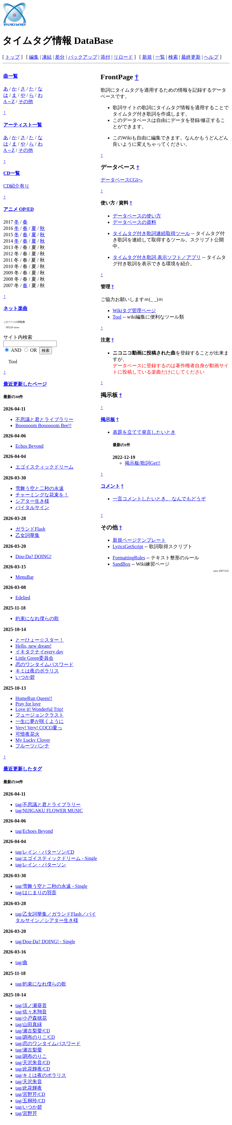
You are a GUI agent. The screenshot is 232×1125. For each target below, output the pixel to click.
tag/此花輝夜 (28, 1088)
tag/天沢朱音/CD (32, 1062)
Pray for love (28, 703)
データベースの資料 (134, 222)
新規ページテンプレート (139, 540)
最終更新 (191, 57)
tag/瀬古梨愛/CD (32, 1030)
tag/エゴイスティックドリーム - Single (56, 858)
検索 (173, 57)
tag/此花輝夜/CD (32, 1068)
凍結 (47, 57)
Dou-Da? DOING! (33, 556)
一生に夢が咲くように (39, 721)
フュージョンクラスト (39, 715)
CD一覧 (11, 173)
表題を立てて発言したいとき (144, 432)
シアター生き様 (32, 501)
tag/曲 (21, 962)
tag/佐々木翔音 (31, 1011)
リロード (123, 57)
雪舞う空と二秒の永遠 (39, 488)
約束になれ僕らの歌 (37, 618)
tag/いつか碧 (28, 1107)
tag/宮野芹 (26, 1113)
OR (33, 350)
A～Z (8, 101)
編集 (34, 57)
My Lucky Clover (32, 740)
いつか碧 (25, 677)
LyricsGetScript (128, 546)
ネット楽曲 (15, 308)
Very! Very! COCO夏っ (38, 727)
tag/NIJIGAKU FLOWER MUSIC (49, 810)
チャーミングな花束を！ (42, 494)
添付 (105, 57)
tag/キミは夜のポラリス (40, 1075)
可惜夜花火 (27, 734)
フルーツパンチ (32, 745)
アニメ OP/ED (18, 209)
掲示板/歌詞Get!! (142, 463)
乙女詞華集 (27, 535)
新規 (147, 57)
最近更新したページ (25, 384)
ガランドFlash (30, 528)
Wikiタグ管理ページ (134, 310)
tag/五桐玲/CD (30, 1100)
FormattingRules (129, 557)
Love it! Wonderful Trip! (39, 709)
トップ (12, 57)
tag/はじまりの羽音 (35, 892)
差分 (60, 57)
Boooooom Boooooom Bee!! (43, 425)
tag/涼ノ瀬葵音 (31, 1005)
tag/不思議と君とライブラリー (48, 804)
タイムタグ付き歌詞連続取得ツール (151, 233)
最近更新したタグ (22, 768)
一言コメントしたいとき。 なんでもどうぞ (159, 498)
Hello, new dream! (33, 646)
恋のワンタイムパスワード (44, 664)
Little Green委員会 (34, 658)
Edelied (22, 597)
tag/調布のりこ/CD (35, 1037)
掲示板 (108, 419)
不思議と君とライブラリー (44, 419)
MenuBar (24, 577)
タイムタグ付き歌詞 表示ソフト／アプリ (157, 257)
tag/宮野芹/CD (30, 1094)
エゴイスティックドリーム (44, 466)
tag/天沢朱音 (28, 1081)
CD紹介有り (16, 185)
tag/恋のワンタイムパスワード (48, 1043)
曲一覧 (10, 76)
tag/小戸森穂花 (31, 1018)
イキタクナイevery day (39, 651)
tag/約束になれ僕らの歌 (40, 983)
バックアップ (82, 57)
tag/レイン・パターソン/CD (44, 852)
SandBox (121, 564)
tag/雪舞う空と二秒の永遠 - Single (51, 886)
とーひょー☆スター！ (39, 640)
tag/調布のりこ (31, 1056)
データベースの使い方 (137, 215)
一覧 (160, 57)
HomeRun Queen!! (33, 698)
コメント (110, 486)
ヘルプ (211, 57)
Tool (117, 316)
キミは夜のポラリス (37, 670)
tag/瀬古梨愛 (28, 1049)
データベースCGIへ (122, 179)
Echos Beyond (29, 446)
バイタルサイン (32, 507)
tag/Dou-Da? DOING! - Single (45, 941)
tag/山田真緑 (28, 1024)
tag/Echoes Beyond (34, 831)
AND (16, 350)
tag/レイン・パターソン (40, 864)
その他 (25, 101)
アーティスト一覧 (22, 124)
